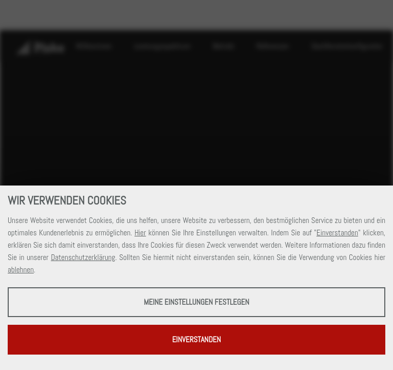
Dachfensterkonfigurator (347, 46)
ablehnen (21, 269)
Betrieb (223, 46)
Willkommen (94, 46)
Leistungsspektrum (162, 46)
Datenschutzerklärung (83, 257)
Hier (140, 232)
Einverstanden (337, 232)
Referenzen (273, 46)
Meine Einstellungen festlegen (196, 302)
